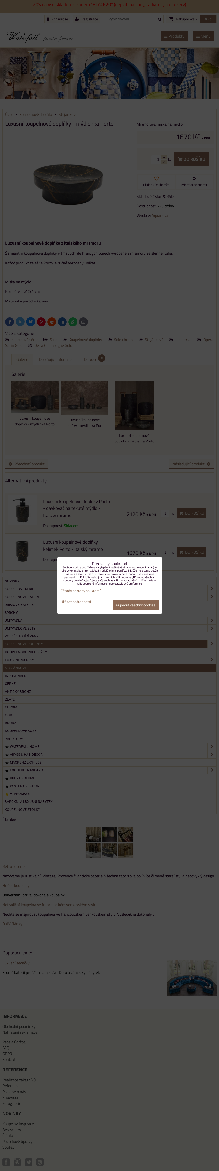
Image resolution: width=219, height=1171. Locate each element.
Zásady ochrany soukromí (80, 590)
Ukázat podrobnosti (76, 602)
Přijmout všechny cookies (135, 605)
